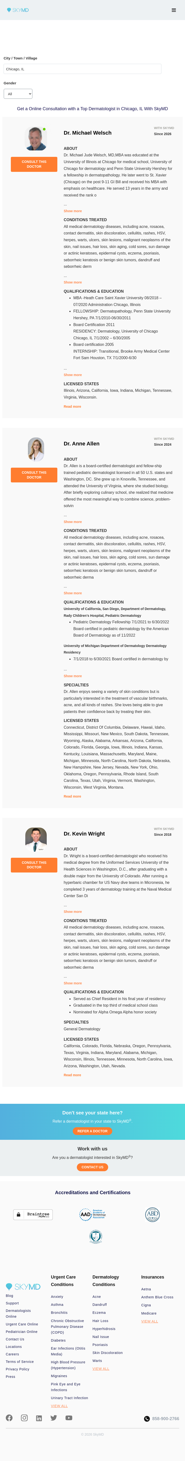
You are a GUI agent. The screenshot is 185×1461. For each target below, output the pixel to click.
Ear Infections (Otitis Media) (68, 1351)
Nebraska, (162, 761)
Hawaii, (148, 727)
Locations (14, 1347)
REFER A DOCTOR (93, 1131)
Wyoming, (73, 741)
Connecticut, (75, 727)
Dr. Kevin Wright (84, 834)
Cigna (146, 1305)
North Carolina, (114, 761)
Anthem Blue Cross (157, 1297)
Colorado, (72, 747)
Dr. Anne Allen (81, 444)
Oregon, (90, 774)
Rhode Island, (136, 774)
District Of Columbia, (104, 727)
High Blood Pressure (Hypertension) (68, 1365)
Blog (9, 1296)
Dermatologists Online (18, 1313)
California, (101, 390)
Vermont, (126, 780)
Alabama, (103, 741)
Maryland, (137, 754)
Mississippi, (74, 734)
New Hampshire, (78, 767)
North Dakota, (140, 761)
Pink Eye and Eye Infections (66, 1387)
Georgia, (103, 747)
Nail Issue (100, 1337)
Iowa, (115, 390)
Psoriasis (100, 1345)
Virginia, (71, 397)
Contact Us (15, 1339)
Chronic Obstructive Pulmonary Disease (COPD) (67, 1326)
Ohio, (153, 767)
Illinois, (70, 390)
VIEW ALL (59, 1406)
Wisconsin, (73, 787)
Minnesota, (91, 761)
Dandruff (99, 1305)
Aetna (146, 1289)
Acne (96, 1297)
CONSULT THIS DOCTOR (34, 164)
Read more (72, 406)
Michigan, (144, 390)
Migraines (59, 1376)
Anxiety (57, 1297)
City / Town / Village (20, 58)
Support (12, 1303)
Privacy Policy (17, 1369)
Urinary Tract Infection (69, 1398)
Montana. (116, 787)
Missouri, (93, 734)
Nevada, (123, 767)
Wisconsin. (88, 397)
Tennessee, (162, 390)
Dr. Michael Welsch (88, 133)
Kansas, (156, 747)
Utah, (97, 780)
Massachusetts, (114, 754)
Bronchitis (59, 1313)
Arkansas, (121, 741)
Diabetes (58, 1340)
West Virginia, (95, 787)
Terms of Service (20, 1362)
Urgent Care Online (22, 1324)
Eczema (99, 1313)
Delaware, (132, 727)
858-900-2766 (161, 1419)
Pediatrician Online (22, 1332)
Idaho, (160, 727)
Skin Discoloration (107, 1353)
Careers (12, 1354)
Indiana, (127, 390)
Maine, (152, 754)
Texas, (86, 780)
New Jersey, (104, 767)
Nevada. (119, 1066)
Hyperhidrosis (104, 1329)
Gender (10, 83)
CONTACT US (93, 1167)
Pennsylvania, (110, 774)
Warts (97, 1361)
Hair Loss (100, 1321)
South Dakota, (137, 734)
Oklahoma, (73, 774)
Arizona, (84, 390)
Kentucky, (72, 754)
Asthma (57, 1305)
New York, (140, 767)
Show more (73, 211)
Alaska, (88, 741)
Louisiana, (90, 754)
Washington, (144, 780)
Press (10, 1377)
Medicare (149, 1313)
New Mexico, (112, 734)
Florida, (88, 747)
